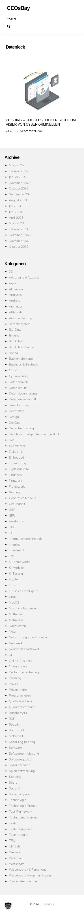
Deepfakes (16, 411)
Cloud (13, 370)
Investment (16, 550)
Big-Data (15, 329)
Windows (16, 858)
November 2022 (20, 241)
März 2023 (16, 223)
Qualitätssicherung (22, 701)
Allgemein (16, 289)
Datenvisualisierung (23, 393)
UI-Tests (15, 846)
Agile (12, 283)
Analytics (15, 294)
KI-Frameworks (19, 562)
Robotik (14, 724)
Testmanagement (21, 829)
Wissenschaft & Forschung (28, 869)
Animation (16, 306)
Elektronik (16, 451)
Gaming (14, 492)
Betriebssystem (19, 324)
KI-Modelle (16, 567)
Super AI (15, 788)
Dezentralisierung (21, 428)
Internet (14, 544)
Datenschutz (18, 388)
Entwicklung (17, 463)
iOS (11, 556)
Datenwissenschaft (22, 399)
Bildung (14, 335)
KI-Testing (16, 573)
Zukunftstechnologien (24, 881)
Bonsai (14, 353)
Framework (17, 486)
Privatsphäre (18, 689)
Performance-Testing (24, 672)
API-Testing (17, 312)
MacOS (14, 602)
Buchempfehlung (21, 358)
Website (15, 852)
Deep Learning (19, 405)
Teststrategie (18, 834)
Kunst (13, 585)
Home (11, 18)
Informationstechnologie (26, 538)
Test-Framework (20, 811)
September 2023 (20, 194)
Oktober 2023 (18, 188)
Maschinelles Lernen (23, 608)
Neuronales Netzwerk (24, 649)
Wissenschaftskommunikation (30, 875)
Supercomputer (20, 794)
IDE (11, 533)
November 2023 (20, 183)
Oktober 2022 (18, 246)
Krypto (13, 579)
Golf (12, 509)
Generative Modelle (22, 498)
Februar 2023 (18, 229)
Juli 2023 (15, 206)
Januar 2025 (17, 177)
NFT (12, 655)
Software (15, 747)
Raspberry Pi (18, 713)
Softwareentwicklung (24, 753)
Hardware (16, 521)
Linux (12, 596)
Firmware (15, 480)
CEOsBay (48, 904)
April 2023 (16, 217)
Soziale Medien (19, 765)
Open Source (18, 666)
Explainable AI (19, 469)
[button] (8, 906)
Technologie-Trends (23, 805)
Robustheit (16, 730)
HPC (12, 527)
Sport (13, 782)
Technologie (17, 800)
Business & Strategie (23, 364)
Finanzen (15, 475)
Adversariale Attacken (24, 277)
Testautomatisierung (23, 817)
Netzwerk (16, 643)
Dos (12, 440)
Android (14, 300)
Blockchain (16, 341)
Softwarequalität (20, 759)
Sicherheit (16, 736)
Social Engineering (22, 742)
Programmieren (20, 695)
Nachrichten (17, 626)
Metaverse (16, 620)
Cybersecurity (18, 376)
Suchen (10, 26)
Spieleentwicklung (22, 771)
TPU (12, 840)
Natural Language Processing (29, 637)
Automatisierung (20, 318)
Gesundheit (17, 504)
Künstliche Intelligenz (23, 591)
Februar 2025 (18, 171)
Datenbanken (18, 382)
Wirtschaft (16, 864)
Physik (13, 684)
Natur (13, 631)
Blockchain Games (22, 347)
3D (11, 271)
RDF (12, 718)
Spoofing (15, 776)
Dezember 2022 (20, 235)
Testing (14, 823)
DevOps (14, 422)
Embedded (16, 457)
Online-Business (20, 660)
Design (14, 417)
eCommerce (17, 446)
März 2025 (16, 165)
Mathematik (17, 614)
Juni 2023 (15, 212)
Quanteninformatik (22, 707)
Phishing (15, 678)
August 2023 (18, 200)
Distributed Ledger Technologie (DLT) (34, 434)
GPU (12, 515)
